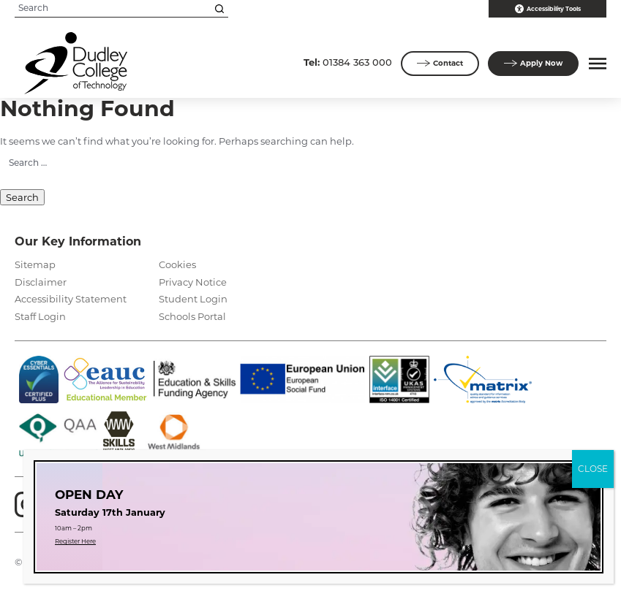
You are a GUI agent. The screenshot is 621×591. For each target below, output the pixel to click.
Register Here (75, 541)
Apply (533, 63)
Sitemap (35, 264)
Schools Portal (192, 316)
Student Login (193, 299)
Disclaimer (41, 282)
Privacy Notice (193, 282)
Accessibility (548, 9)
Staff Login (40, 316)
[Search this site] (219, 9)
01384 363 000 (348, 62)
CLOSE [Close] (593, 468)
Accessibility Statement (71, 299)
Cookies (177, 264)
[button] (595, 63)
